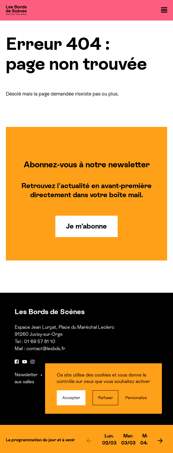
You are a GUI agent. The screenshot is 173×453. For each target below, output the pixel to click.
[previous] (89, 440)
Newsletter (26, 374)
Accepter (71, 397)
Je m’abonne (86, 226)
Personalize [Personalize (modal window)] (136, 397)
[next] (160, 440)
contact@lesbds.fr (45, 348)
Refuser (105, 397)
